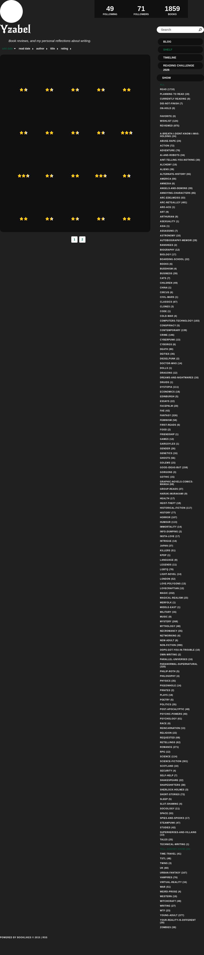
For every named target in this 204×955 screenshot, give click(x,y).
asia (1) (165, 226)
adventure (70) (170, 150)
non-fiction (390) (171, 645)
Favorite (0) (168, 116)
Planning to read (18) (174, 94)
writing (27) (168, 906)
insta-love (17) (170, 536)
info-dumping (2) (171, 531)
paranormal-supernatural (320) (179, 665)
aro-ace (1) (167, 207)
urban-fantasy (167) (173, 873)
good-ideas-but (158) (174, 467)
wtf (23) (165, 910)
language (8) (169, 560)
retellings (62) (170, 742)
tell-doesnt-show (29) (175, 849)
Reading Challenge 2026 (178, 66)
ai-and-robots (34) (172, 155)
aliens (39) (167, 169)
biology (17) (168, 254)
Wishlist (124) (169, 121)
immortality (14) (171, 527)
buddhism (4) (168, 269)
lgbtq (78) (167, 569)
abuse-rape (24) (170, 141)
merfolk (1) (168, 602)
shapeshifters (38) (173, 785)
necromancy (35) (171, 631)
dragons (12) (168, 373)
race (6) (165, 723)
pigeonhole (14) (170, 685)
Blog (167, 41)
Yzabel (15, 29)
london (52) (168, 579)
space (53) (166, 813)
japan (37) (166, 546)
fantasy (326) (169, 415)
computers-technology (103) (180, 321)
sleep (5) (166, 799)
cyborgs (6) (168, 344)
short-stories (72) (172, 794)
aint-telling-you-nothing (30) (180, 160)
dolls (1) (166, 368)
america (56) (168, 179)
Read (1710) (167, 89)
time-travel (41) (170, 854)
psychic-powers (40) (173, 714)
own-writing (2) (170, 654)
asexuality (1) (169, 221)
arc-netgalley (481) (173, 202)
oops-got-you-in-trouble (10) (180, 650)
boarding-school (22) (174, 259)
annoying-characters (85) (178, 193)
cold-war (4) (168, 316)
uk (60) (164, 868)
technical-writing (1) (174, 844)
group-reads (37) (171, 489)
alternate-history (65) (175, 174)
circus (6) (166, 292)
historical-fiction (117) (176, 508)
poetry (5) (167, 700)
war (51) (165, 887)
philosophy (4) (170, 676)
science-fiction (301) (174, 761)
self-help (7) (168, 775)
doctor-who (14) (171, 363)
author (40, 48)
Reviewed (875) (170, 126)
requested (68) (170, 737)
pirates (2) (167, 690)
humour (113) (168, 522)
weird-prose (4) (170, 891)
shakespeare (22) (172, 780)
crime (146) (167, 335)
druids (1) (166, 382)
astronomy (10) (170, 235)
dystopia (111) (169, 387)
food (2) (165, 429)
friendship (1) (169, 434)
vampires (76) (169, 877)
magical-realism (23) (174, 598)
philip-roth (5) (170, 671)
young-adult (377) (172, 915)
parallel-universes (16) (176, 659)
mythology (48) (170, 626)
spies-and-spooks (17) (175, 818)
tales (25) (166, 839)
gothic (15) (167, 477)
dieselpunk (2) (170, 358)
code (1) (165, 311)
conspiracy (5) (170, 325)
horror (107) (168, 517)
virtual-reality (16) (173, 882)
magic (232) (167, 593)
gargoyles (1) (169, 444)
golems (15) (168, 463)
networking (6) (170, 636)
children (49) (169, 283)
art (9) (164, 212)
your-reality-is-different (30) (178, 921)
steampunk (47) (170, 823)
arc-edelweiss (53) (172, 198)
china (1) (166, 287)
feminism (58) (168, 420)
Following (110, 8)
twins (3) (166, 863)
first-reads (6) (170, 425)
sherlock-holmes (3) (174, 790)
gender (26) (167, 448)
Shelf (167, 49)
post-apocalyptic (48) (175, 709)
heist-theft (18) (170, 503)
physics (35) (168, 681)
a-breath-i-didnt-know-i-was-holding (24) (179, 134)
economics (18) (170, 392)
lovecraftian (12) (172, 588)
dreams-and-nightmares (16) (179, 377)
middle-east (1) (170, 607)
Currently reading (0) (175, 99)
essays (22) (167, 401)
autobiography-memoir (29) (178, 240)
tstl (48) (165, 858)
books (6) (166, 264)
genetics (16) (169, 453)
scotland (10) (169, 766)
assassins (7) (169, 231)
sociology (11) (170, 808)
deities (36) (167, 354)
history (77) (168, 512)
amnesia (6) (167, 183)
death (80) (166, 349)
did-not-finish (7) (171, 103)
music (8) (166, 617)
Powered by (20, 942)
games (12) (167, 439)
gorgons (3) (168, 472)
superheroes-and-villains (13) (178, 833)
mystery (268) (169, 621)
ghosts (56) (167, 458)
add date (7, 48)
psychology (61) (171, 719)
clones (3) (167, 306)
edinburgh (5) (169, 396)
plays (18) (166, 695)
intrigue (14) (168, 541)
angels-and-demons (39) (176, 188)
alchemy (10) (168, 164)
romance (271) (169, 747)
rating (64, 48)
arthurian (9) (169, 217)
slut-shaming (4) (171, 804)
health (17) (167, 498)
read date (24, 48)
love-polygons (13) (173, 583)
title (52, 48)
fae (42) (165, 411)
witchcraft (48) (170, 901)
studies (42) (168, 827)
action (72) (167, 146)
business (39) (169, 273)
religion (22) (168, 733)
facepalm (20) (169, 406)
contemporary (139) (173, 330)
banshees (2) (168, 245)
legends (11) (168, 565)
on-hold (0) (167, 108)
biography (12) (170, 250)
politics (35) (168, 704)
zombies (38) (168, 927)
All (162, 84)
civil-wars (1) (169, 297)
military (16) (168, 612)
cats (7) (165, 278)
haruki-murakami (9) (173, 494)
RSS (45, 937)
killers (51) (168, 550)
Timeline (169, 57)
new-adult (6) (169, 640)
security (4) (168, 771)
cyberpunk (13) (170, 340)
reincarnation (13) (172, 728)
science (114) (168, 756)
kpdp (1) (165, 555)
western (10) (168, 896)
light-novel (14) (170, 574)
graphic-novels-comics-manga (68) (176, 483)
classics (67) (169, 302)
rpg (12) (165, 752)
